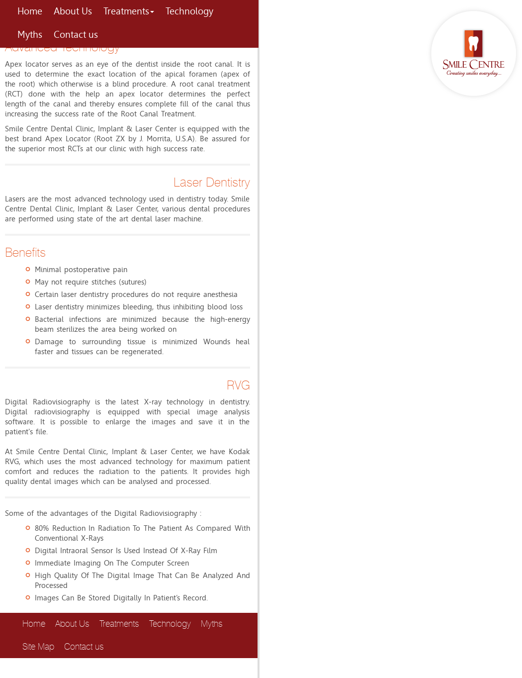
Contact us (76, 34)
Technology (189, 11)
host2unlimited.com (73, 673)
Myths (29, 34)
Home (29, 11)
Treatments (128, 11)
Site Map (38, 646)
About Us (73, 11)
